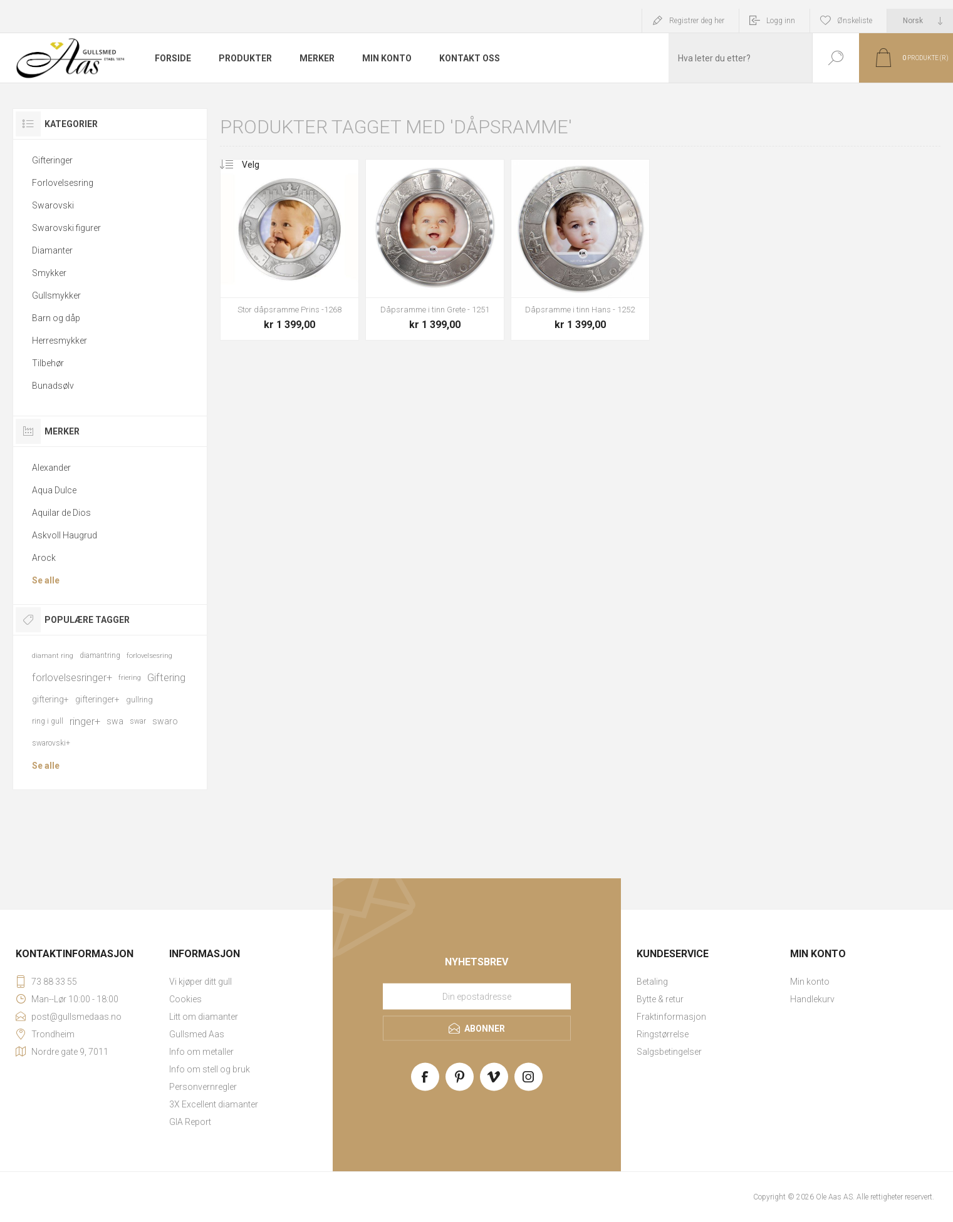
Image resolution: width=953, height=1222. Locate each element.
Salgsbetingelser (669, 1052)
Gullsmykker (56, 295)
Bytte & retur (660, 999)
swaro (165, 721)
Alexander (51, 468)
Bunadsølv (53, 386)
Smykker (49, 273)
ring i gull (47, 721)
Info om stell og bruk (209, 1069)
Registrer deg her (696, 20)
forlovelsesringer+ (72, 677)
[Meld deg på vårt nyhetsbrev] (477, 996)
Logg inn (780, 20)
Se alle (46, 580)
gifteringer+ (97, 699)
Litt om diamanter (203, 1017)
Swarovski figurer (66, 228)
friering (129, 678)
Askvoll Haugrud (64, 535)
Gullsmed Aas (196, 1034)
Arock (44, 558)
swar (138, 721)
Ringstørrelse (663, 1034)
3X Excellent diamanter (213, 1104)
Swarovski (53, 205)
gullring (139, 699)
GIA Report (190, 1122)
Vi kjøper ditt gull (200, 982)
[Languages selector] (920, 21)
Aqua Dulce (54, 490)
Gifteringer (52, 160)
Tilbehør (48, 363)
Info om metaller (201, 1052)
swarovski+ (51, 743)
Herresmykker (59, 341)
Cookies (185, 999)
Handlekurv (812, 999)
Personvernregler (203, 1087)
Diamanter (52, 250)
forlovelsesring (149, 656)
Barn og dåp (56, 318)
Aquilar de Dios (61, 513)
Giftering (166, 677)
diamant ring (52, 656)
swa (115, 721)
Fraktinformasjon (671, 1017)
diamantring (100, 655)
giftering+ (50, 699)
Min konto (810, 982)
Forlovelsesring (62, 183)
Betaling (652, 982)
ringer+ (85, 721)
